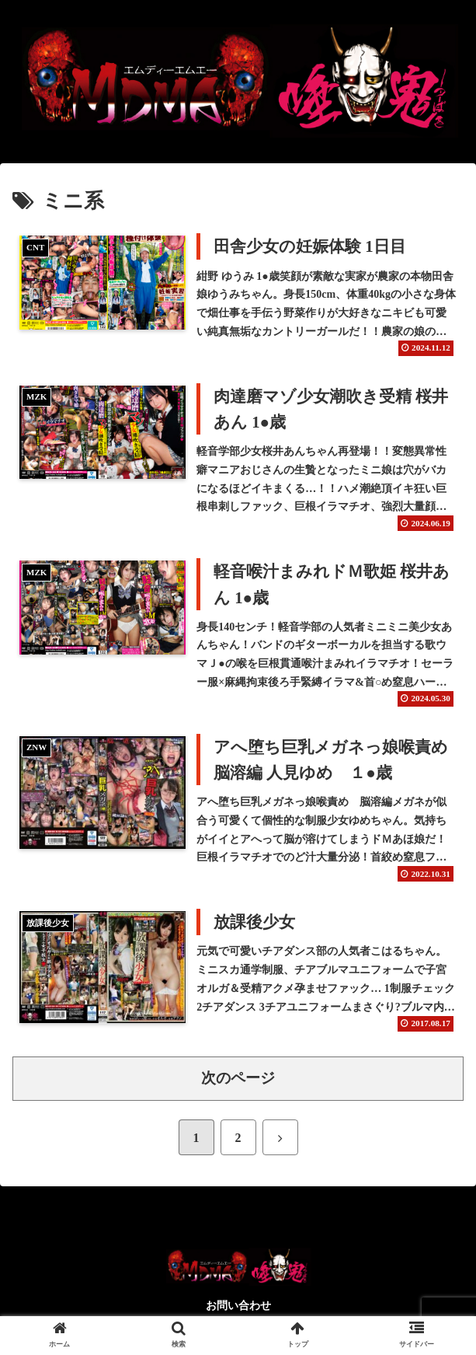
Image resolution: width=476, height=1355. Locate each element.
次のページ (238, 1078)
